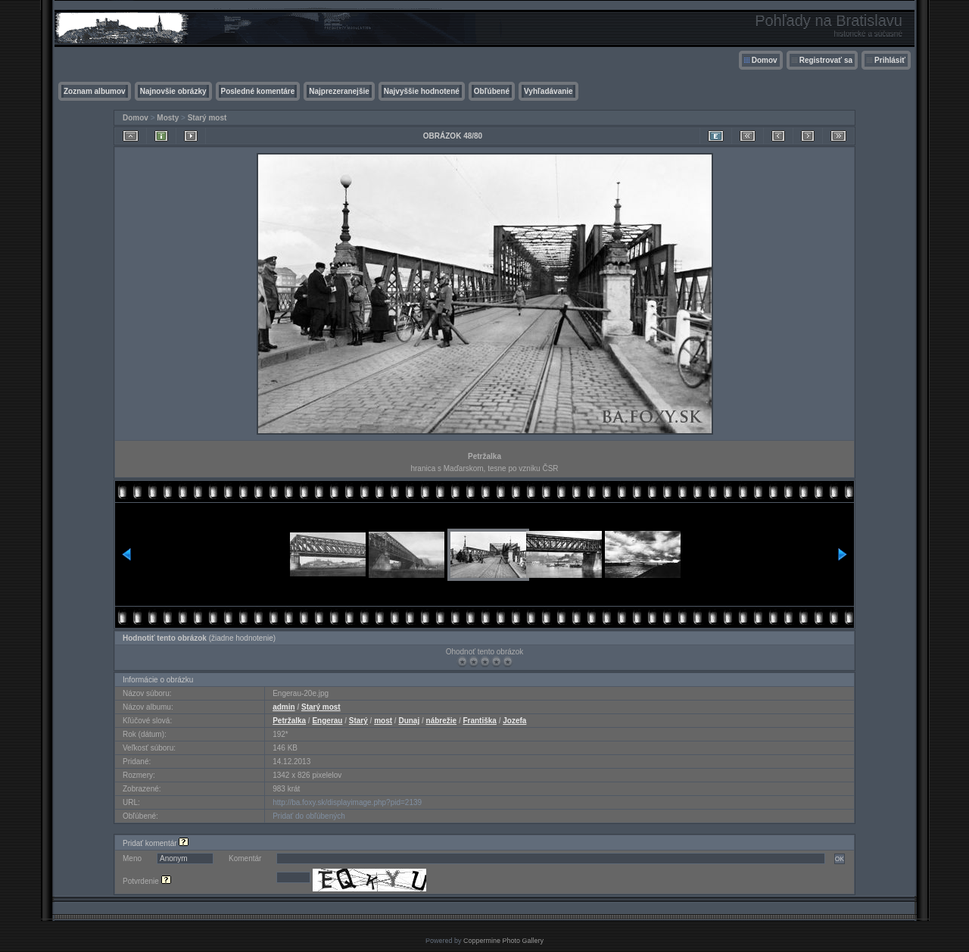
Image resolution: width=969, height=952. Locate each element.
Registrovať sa (825, 60)
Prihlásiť (889, 60)
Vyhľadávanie (548, 91)
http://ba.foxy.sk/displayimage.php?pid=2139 (347, 802)
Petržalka (289, 720)
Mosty (168, 118)
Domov (764, 60)
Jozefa (514, 720)
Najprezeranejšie (339, 91)
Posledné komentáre (258, 91)
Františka (479, 720)
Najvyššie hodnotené (422, 91)
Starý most (207, 118)
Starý (358, 720)
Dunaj (408, 720)
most (383, 720)
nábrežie (441, 720)
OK (839, 859)
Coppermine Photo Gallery (503, 940)
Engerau (327, 720)
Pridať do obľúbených (309, 816)
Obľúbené (491, 91)
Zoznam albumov (95, 91)
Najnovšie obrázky (173, 91)
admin (283, 707)
